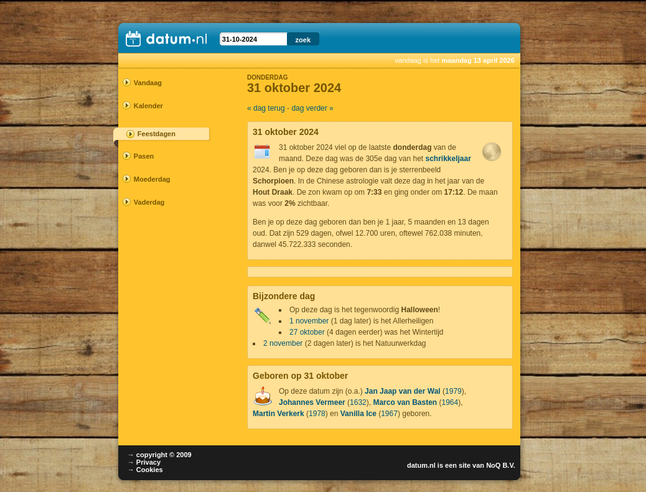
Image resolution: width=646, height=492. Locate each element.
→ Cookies (145, 469)
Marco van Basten (405, 402)
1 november (309, 321)
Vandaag (148, 82)
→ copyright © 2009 (160, 454)
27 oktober (307, 332)
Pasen (144, 156)
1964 (450, 402)
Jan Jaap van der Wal (403, 391)
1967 (389, 413)
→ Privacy (144, 462)
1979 (453, 391)
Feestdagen (157, 133)
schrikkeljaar (448, 158)
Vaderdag (149, 202)
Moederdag (152, 179)
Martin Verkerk (278, 413)
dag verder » (312, 108)
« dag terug (266, 108)
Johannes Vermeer (312, 402)
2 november (282, 343)
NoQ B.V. (500, 465)
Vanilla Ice (358, 413)
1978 (317, 413)
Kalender (148, 105)
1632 (358, 402)
